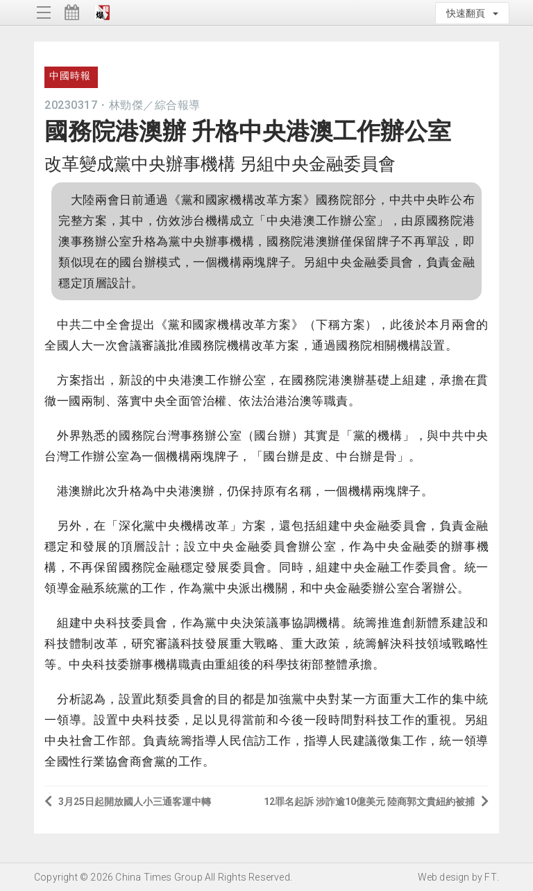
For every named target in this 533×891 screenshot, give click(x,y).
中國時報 (70, 75)
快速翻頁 (472, 13)
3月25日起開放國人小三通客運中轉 (127, 801)
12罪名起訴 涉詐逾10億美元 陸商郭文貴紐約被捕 (376, 801)
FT (490, 877)
